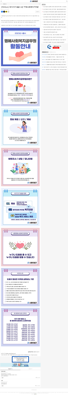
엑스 (4, 12)
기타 (8, 12)
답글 (2, 377)
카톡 (6, 12)
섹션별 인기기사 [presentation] (52, 52)
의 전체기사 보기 (33, 351)
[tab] (45, 52)
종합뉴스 (5, 4)
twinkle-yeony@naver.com (11, 353)
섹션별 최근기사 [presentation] (45, 52)
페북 (2, 12)
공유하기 (39, 4)
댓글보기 (10, 368)
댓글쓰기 (30, 368)
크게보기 (37, 11)
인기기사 (43, 4)
